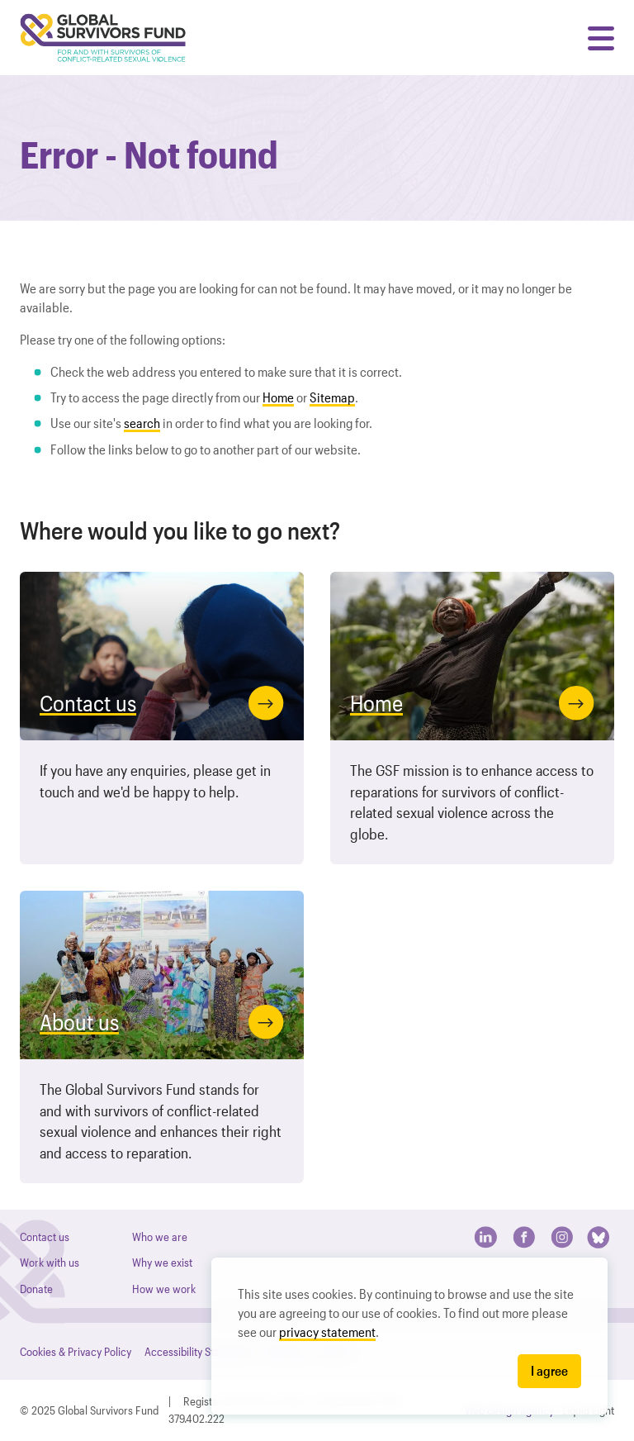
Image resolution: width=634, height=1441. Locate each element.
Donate (36, 1289)
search (142, 422)
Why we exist (162, 1262)
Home (278, 397)
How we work (164, 1289)
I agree (549, 1370)
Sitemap (332, 397)
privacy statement (327, 1331)
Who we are (159, 1236)
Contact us (44, 1236)
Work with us (49, 1262)
